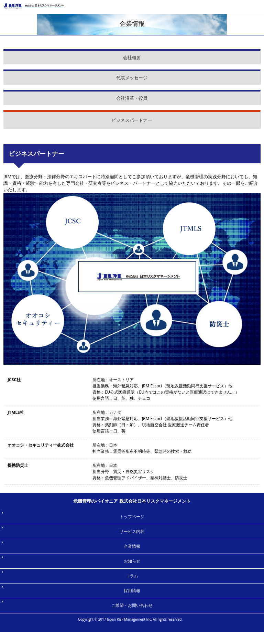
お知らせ (132, 561)
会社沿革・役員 (131, 98)
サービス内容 (132, 531)
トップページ (132, 516)
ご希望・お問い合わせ (132, 605)
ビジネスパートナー (132, 120)
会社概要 (132, 57)
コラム (132, 576)
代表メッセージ (131, 78)
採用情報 (132, 590)
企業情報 (132, 546)
